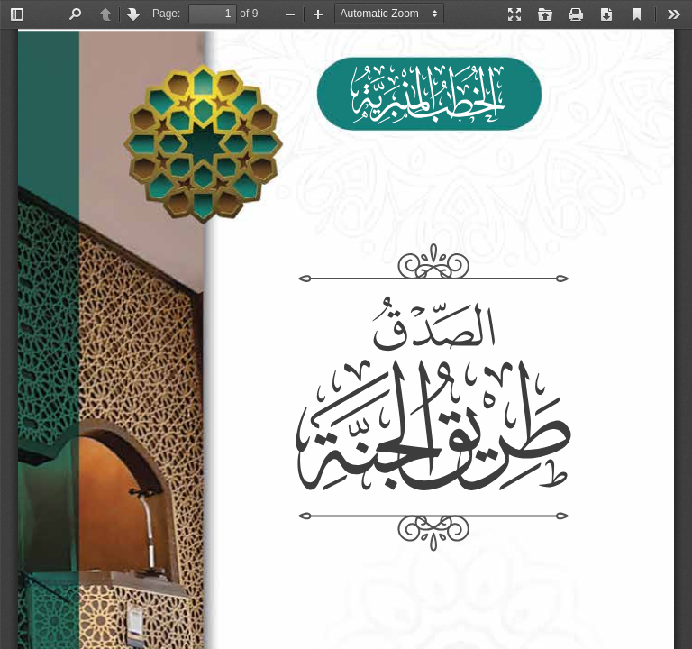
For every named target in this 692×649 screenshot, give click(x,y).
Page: (166, 13)
